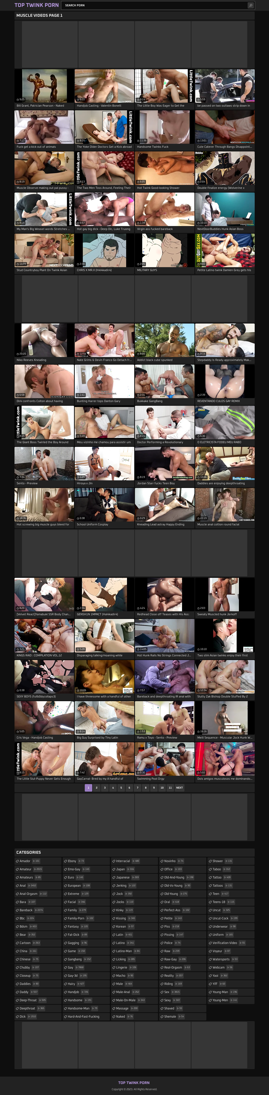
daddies (29, 984)
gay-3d (78, 976)
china (28, 951)
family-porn (81, 918)
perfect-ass (177, 910)
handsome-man (83, 1008)
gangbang (80, 959)
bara (28, 902)
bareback (32, 910)
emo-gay (79, 869)
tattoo (222, 877)
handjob (78, 992)
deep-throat (33, 1000)
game (77, 951)
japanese (128, 877)
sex (172, 992)
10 (162, 788)
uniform (223, 935)
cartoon (30, 943)
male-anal (128, 992)
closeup (29, 976)
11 (170, 788)
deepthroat (32, 1008)
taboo (222, 869)
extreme (78, 894)
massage (127, 1008)
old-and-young (179, 877)
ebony (76, 861)
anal (28, 886)
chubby (30, 967)
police (172, 943)
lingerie (126, 967)
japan (125, 869)
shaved (173, 1008)
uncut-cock (225, 918)
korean (125, 926)
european (79, 886)
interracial (128, 861)
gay (76, 967)
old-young (176, 894)
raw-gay (175, 959)
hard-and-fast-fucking (89, 1015)
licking (126, 959)
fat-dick (78, 935)
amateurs (31, 877)
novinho (174, 861)
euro (76, 877)
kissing (126, 918)
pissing (174, 935)
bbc (27, 918)
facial (77, 902)
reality (174, 976)
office (173, 869)
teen (221, 894)
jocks (125, 902)
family (77, 910)
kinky (124, 910)
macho (125, 976)
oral (172, 902)
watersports (225, 959)
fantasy (78, 926)
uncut (222, 910)
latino (125, 943)
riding (173, 984)
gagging (78, 943)
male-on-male (131, 1000)
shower (223, 861)
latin (124, 935)
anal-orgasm (33, 894)
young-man (225, 992)
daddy (29, 992)
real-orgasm (177, 967)
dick (28, 1016)
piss (172, 926)
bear (28, 935)
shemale (174, 1016)
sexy (172, 1000)
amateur (31, 869)
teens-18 (224, 902)
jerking (126, 886)
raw (172, 951)
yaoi (220, 976)
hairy (76, 984)
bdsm (28, 926)
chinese (29, 959)
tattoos (223, 886)
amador (30, 861)
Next (179, 788)
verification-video (229, 943)
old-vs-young (177, 886)
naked (125, 1016)
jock (124, 894)
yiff (219, 984)
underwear (224, 926)
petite (173, 918)
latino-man (128, 951)
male (124, 984)
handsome (80, 1000)
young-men (225, 1000)
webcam (223, 967)
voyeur (222, 951)
